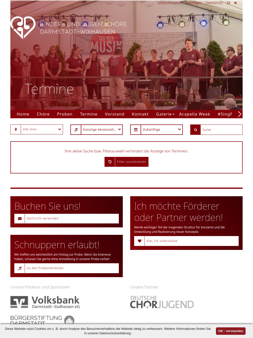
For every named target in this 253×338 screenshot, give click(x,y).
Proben (65, 114)
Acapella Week (194, 114)
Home (23, 114)
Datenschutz (214, 3)
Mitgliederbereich (170, 3)
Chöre (43, 114)
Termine (89, 114)
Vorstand (115, 114)
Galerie (164, 114)
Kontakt (140, 114)
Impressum (193, 3)
